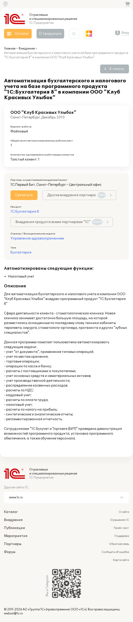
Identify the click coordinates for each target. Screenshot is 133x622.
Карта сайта (121, 560)
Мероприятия (15, 536)
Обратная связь (119, 544)
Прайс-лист (121, 528)
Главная (9, 48)
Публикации (14, 528)
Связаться (24, 195)
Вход (125, 32)
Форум (9, 552)
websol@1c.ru (13, 613)
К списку (117, 69)
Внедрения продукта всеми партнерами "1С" (59, 222)
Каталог (11, 512)
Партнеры (12, 544)
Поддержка (121, 536)
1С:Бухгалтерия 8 (24, 212)
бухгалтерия (20, 252)
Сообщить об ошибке (115, 552)
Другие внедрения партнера (76, 195)
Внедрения (27, 48)
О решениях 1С (119, 520)
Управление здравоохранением (37, 238)
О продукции (50, 34)
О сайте (124, 512)
